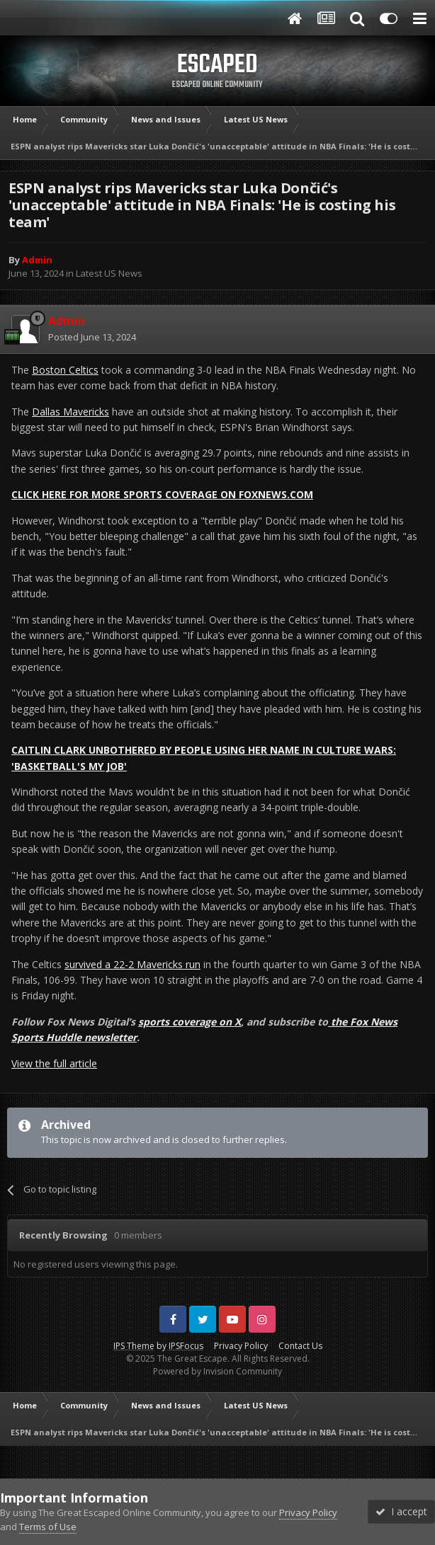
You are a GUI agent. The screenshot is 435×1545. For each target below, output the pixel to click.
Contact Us (300, 1346)
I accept (401, 1511)
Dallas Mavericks (70, 411)
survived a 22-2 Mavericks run (132, 964)
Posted (92, 337)
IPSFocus (186, 1346)
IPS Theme (133, 1346)
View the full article (54, 1063)
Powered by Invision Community (217, 1371)
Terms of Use (48, 1526)
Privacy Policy (241, 1346)
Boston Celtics (65, 370)
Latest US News (109, 273)
